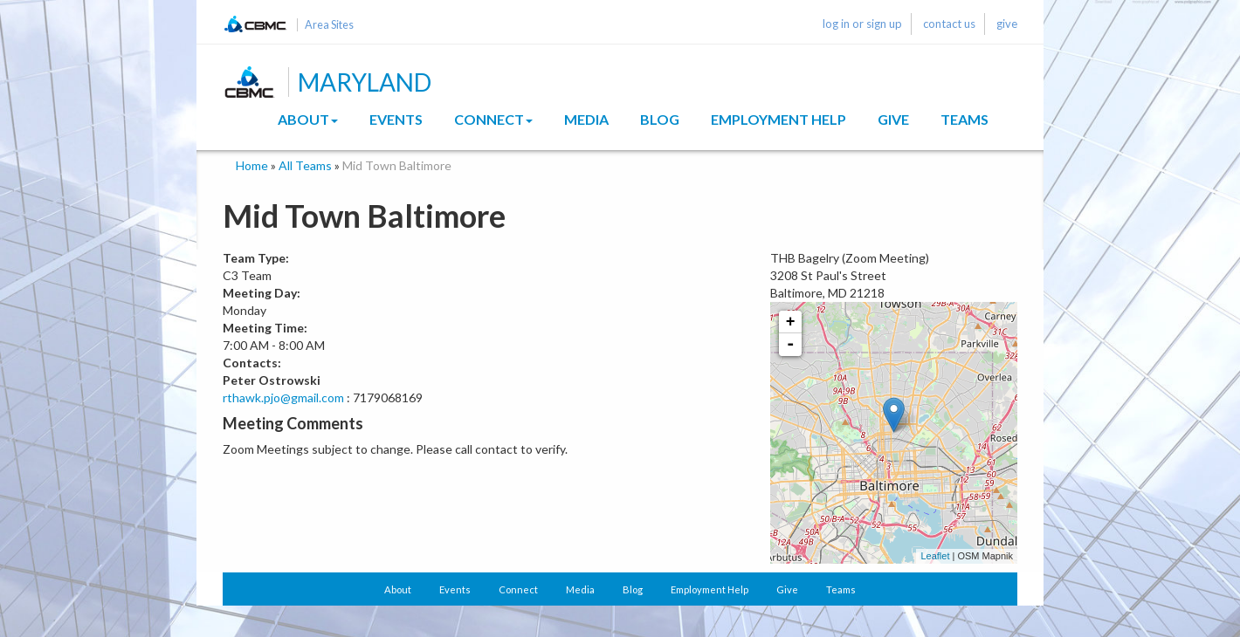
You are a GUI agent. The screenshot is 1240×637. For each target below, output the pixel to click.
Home (252, 165)
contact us (949, 24)
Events (396, 119)
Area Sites (329, 24)
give (1006, 24)
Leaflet (934, 556)
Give (893, 119)
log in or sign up (862, 24)
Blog (659, 119)
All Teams (305, 165)
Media (586, 119)
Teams (964, 119)
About (308, 119)
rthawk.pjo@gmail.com (283, 397)
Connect (493, 119)
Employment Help (778, 119)
